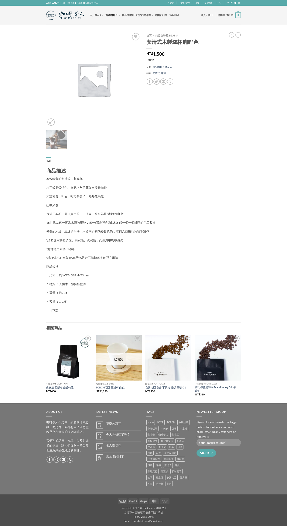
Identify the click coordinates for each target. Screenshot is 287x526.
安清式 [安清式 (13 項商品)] (180, 440)
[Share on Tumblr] (170, 81)
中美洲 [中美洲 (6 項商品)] (164, 428)
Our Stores (184, 2)
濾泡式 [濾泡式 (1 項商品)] (168, 465)
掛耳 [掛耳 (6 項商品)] (171, 446)
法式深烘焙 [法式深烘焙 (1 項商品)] (170, 453)
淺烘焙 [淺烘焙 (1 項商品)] (180, 459)
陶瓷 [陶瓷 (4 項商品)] (150, 483)
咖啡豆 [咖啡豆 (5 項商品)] (175, 434)
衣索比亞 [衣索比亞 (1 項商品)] (171, 477)
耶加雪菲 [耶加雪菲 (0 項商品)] (176, 471)
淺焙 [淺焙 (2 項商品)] (150, 465)
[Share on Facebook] (150, 81)
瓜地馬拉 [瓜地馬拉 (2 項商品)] (152, 471)
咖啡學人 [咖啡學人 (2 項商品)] (163, 434)
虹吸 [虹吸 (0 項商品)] (150, 477)
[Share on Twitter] (156, 81)
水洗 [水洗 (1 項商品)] (158, 453)
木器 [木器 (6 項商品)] (150, 453)
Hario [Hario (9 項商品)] (151, 422)
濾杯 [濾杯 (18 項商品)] (158, 465)
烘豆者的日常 (115, 456)
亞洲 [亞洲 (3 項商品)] (174, 428)
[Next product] (231, 34)
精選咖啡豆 (112, 15)
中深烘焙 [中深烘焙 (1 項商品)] (152, 428)
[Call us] (70, 459)
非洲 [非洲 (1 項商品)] (169, 483)
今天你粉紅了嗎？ (118, 434)
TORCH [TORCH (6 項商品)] (171, 422)
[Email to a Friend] (163, 81)
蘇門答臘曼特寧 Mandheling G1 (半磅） (215, 389)
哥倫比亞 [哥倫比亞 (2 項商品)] (152, 440)
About (171, 2)
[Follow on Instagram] (232, 3)
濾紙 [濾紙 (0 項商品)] (177, 465)
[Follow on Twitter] (235, 3)
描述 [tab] (48, 160)
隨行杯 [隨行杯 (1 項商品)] (159, 483)
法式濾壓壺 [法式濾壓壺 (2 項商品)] (154, 459)
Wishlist (174, 15)
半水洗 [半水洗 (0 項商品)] (183, 428)
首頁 (149, 35)
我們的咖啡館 (144, 15)
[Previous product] (238, 34)
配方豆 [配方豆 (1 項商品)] (183, 477)
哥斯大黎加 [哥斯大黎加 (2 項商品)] (167, 440)
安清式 (156, 73)
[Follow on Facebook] (228, 3)
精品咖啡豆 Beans (166, 35)
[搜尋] (91, 15)
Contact (207, 2)
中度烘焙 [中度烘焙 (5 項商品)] (183, 422)
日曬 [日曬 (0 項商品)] (179, 446)
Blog (197, 2)
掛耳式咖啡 (128, 15)
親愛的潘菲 (113, 423)
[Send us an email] (239, 3)
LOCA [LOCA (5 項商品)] (160, 422)
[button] (207, 15)
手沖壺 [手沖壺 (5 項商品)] (151, 446)
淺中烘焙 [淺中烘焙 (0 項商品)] (168, 459)
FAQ (219, 2)
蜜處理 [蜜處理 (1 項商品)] (159, 477)
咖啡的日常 (161, 15)
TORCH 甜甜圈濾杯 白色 (110, 387)
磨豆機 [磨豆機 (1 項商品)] (164, 471)
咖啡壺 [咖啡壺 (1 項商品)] (151, 434)
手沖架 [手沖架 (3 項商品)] (162, 446)
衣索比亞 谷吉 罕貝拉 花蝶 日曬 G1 (165, 387)
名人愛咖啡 (113, 445)
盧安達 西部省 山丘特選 (60, 387)
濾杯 (163, 73)
